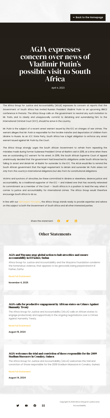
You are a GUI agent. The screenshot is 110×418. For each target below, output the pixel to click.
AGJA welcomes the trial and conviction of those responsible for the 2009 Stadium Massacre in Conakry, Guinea (53, 355)
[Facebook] (35, 405)
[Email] (43, 405)
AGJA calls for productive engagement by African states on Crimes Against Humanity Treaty (54, 305)
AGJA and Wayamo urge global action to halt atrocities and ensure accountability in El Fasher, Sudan (48, 256)
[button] (88, 17)
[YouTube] (26, 405)
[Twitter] (17, 405)
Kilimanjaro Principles (29, 201)
